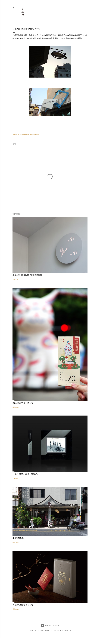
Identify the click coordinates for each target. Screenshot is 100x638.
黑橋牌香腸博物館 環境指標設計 (27, 275)
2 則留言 (15, 478)
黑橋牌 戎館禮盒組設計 (23, 605)
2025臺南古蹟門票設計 (23, 403)
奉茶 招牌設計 (19, 538)
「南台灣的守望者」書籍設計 (26, 474)
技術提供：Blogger (50, 625)
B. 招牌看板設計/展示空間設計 (28, 135)
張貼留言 (15, 407)
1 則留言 (15, 279)
